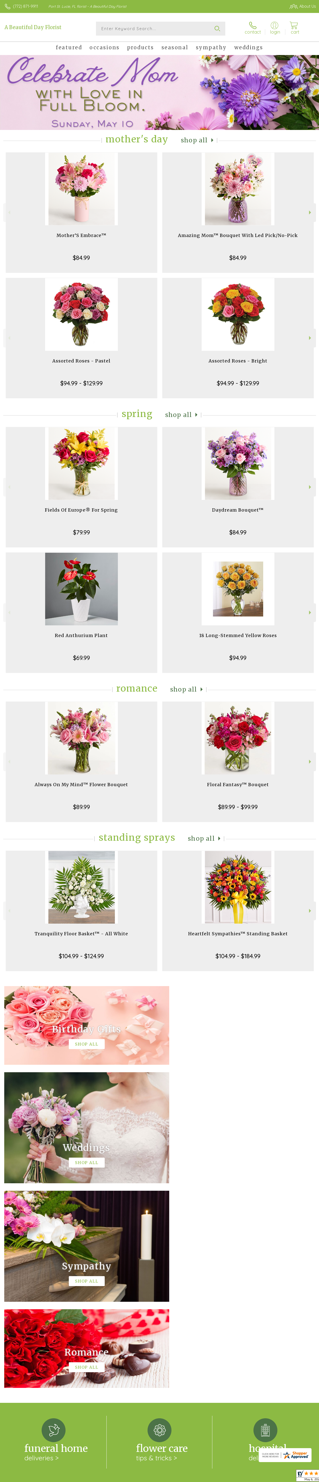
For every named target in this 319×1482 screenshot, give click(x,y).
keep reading (190, 1300)
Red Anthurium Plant (81, 635)
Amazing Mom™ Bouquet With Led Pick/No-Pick (238, 235)
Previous (8, 212)
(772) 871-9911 (25, 6)
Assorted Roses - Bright (238, 361)
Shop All (194, 140)
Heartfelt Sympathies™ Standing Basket (238, 934)
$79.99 (81, 532)
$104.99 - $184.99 (238, 956)
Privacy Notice (232, 1477)
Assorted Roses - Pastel (81, 361)
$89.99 (81, 807)
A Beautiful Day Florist (33, 27)
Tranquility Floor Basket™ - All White (81, 934)
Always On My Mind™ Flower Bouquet (81, 784)
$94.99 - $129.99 (81, 383)
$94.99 (237, 657)
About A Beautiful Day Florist (34, 1291)
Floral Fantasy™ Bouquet (238, 784)
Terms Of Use (202, 1477)
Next (310, 212)
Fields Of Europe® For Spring (81, 510)
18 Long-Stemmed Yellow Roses (238, 635)
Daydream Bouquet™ (238, 510)
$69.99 (81, 657)
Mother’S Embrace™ (81, 235)
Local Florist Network (267, 1477)
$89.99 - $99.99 (238, 807)
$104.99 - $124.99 (81, 956)
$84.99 (81, 257)
